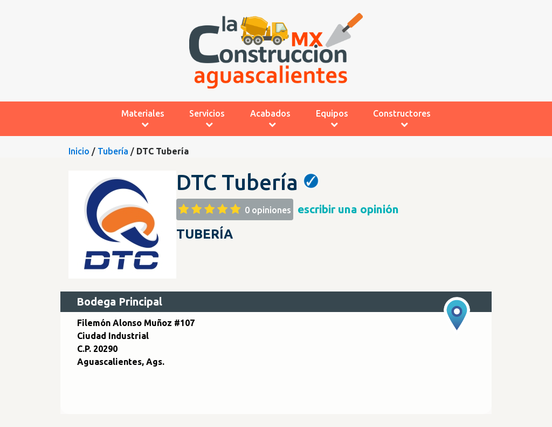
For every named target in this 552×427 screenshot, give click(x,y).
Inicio (78, 151)
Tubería (113, 151)
